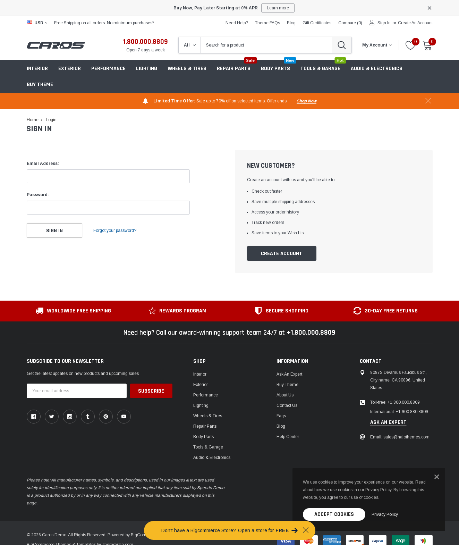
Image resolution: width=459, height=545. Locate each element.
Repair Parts (204, 426)
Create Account (281, 253)
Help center (288, 436)
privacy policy (385, 514)
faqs (281, 415)
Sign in (384, 23)
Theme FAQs (267, 23)
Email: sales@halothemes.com (400, 437)
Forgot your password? (115, 230)
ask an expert (388, 422)
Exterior (69, 68)
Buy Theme (40, 84)
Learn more (278, 8)
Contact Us (287, 405)
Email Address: (43, 163)
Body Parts (203, 436)
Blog (281, 426)
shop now (306, 101)
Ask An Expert (289, 374)
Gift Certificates (317, 23)
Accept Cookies (334, 514)
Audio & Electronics (211, 457)
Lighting (146, 68)
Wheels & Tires (187, 68)
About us (285, 395)
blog (291, 23)
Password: (38, 194)
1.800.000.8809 (145, 41)
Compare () (350, 22)
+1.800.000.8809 (311, 332)
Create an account (415, 23)
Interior (37, 68)
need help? (237, 23)
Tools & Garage (208, 447)
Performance (205, 395)
